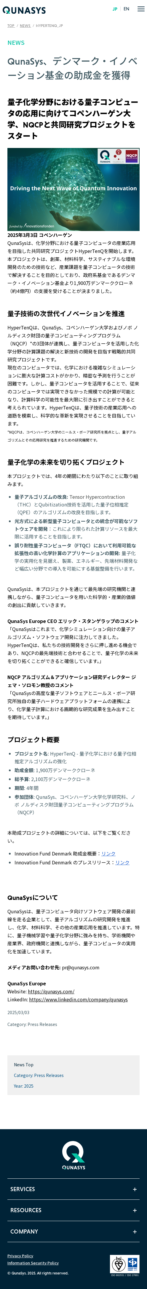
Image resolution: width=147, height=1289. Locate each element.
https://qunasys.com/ (51, 991)
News (25, 25)
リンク (108, 853)
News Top (23, 1064)
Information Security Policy (33, 1263)
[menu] (141, 9)
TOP (11, 25)
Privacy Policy (20, 1255)
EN (126, 9)
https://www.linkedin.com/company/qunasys (78, 999)
